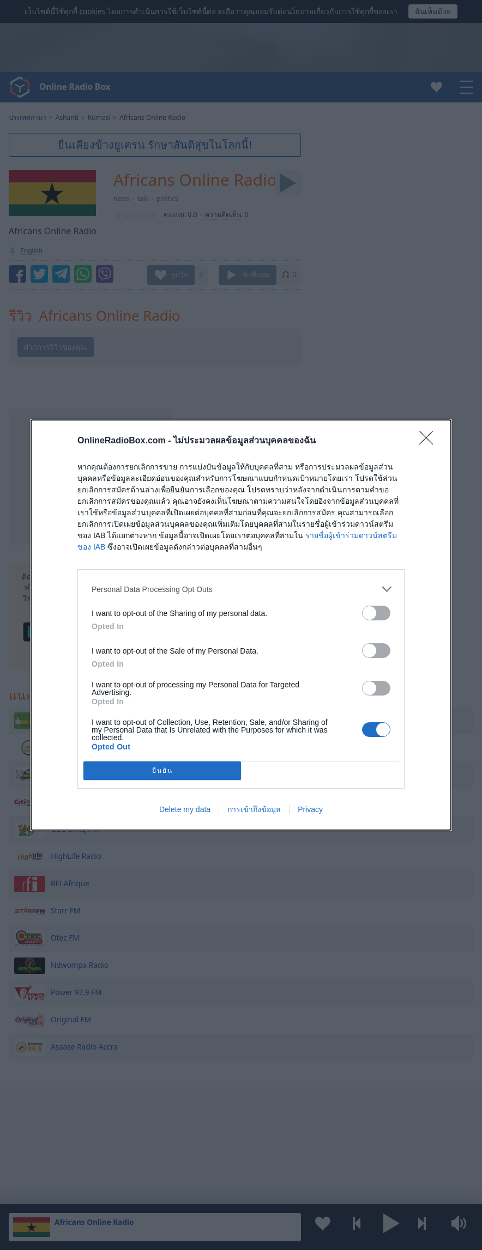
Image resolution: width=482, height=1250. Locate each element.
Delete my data (184, 809)
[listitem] (241, 589)
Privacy (310, 809)
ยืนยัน (162, 771)
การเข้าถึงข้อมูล (254, 809)
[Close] (429, 441)
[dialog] (241, 625)
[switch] (376, 613)
